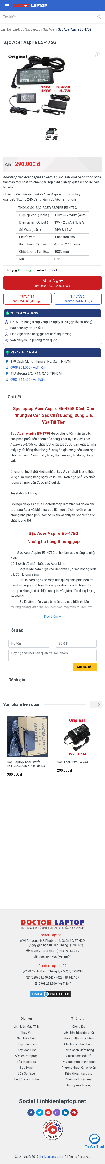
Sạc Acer (49, 29)
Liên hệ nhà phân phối (79, 1032)
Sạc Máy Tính (26, 1038)
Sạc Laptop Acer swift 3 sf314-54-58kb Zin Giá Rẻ (26, 764)
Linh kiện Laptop (11, 29)
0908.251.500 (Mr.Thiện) (28, 367)
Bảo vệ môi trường (79, 1085)
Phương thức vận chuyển (79, 1067)
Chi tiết (14, 396)
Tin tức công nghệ (26, 1079)
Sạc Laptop (32, 29)
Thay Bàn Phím (26, 1044)
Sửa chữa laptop (26, 1056)
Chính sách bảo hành (78, 1044)
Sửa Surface (26, 1073)
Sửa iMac (26, 1067)
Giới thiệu (78, 1027)
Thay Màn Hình (26, 1050)
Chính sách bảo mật (79, 1079)
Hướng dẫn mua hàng (79, 1038)
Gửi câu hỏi (84, 666)
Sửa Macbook (26, 1062)
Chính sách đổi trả (78, 1056)
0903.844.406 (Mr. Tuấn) (28, 380)
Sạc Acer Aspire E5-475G (74, 29)
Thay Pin (26, 1032)
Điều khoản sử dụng (78, 1073)
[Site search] (47, 17)
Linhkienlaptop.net (51, 1156)
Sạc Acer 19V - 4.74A (72, 762)
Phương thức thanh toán (79, 1062)
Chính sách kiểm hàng (79, 1050)
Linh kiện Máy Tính (26, 1027)
